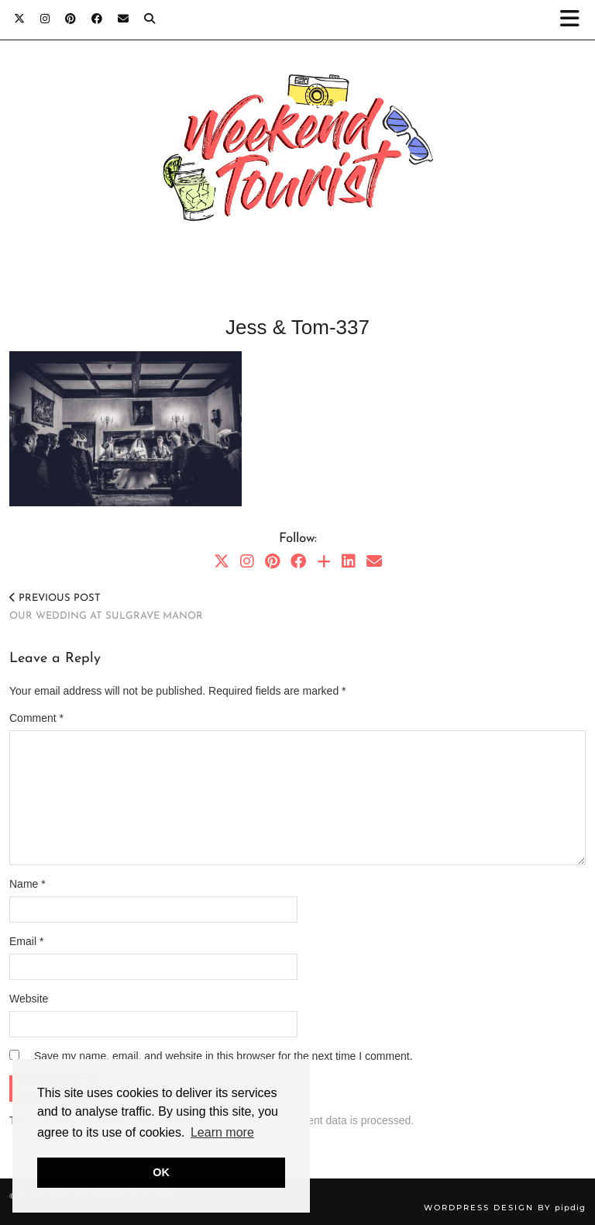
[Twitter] (19, 19)
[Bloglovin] (324, 561)
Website (28, 998)
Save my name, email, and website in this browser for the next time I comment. (223, 1056)
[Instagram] (45, 19)
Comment (36, 718)
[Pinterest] (70, 19)
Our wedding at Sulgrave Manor (106, 606)
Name (27, 884)
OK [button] (161, 1172)
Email (26, 941)
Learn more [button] (222, 1132)
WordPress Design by (505, 1208)
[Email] (123, 19)
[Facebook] (96, 19)
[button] (574, 19)
